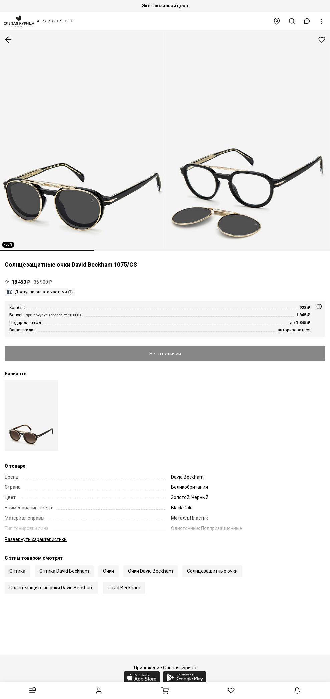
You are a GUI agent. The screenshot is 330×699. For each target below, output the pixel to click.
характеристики (36, 539)
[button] (307, 21)
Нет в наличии (165, 353)
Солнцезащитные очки (212, 571)
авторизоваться (294, 329)
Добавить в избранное (321, 39)
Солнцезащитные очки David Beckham (51, 587)
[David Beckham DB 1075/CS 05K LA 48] (31, 415)
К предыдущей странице (8, 39)
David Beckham (124, 587)
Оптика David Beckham (64, 571)
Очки (108, 571)
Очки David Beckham (150, 571)
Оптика (17, 571)
